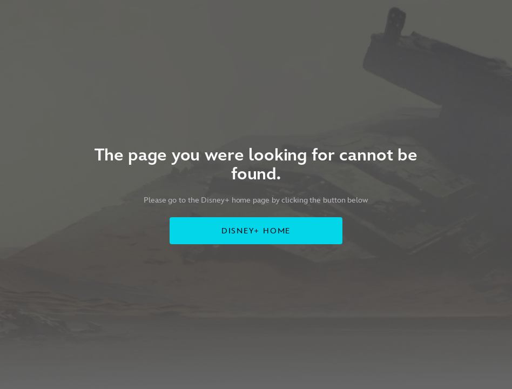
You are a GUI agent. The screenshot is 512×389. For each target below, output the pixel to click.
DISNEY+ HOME (256, 231)
